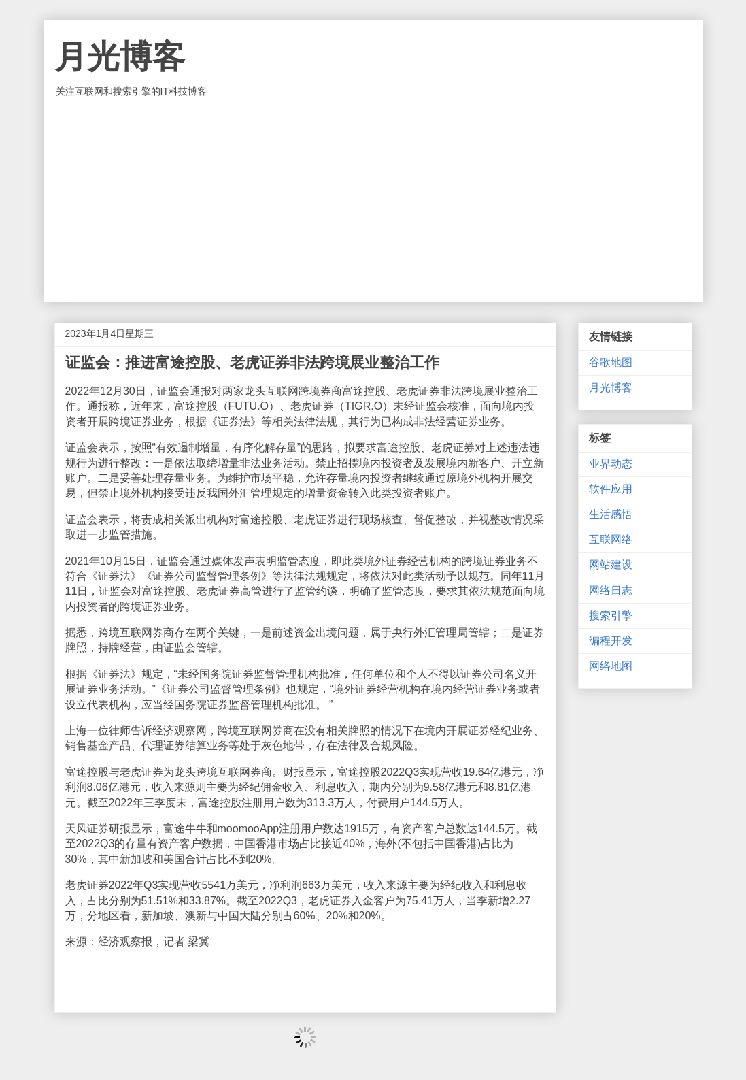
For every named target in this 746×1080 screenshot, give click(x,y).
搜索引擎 (610, 615)
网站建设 (610, 564)
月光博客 (119, 57)
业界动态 (610, 464)
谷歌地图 (610, 362)
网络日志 (610, 590)
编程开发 (610, 641)
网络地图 (610, 666)
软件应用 (610, 489)
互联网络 (610, 539)
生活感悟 (610, 514)
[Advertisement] (373, 200)
